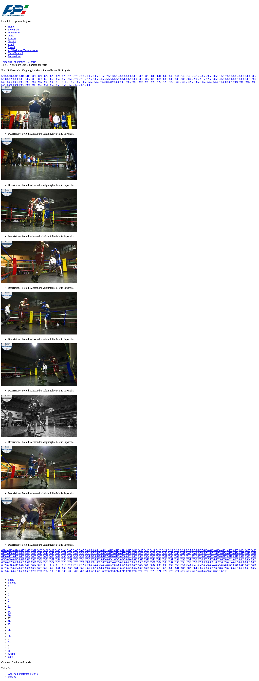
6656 (27, 568)
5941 (241, 82)
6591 (152, 562)
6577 (69, 562)
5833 (111, 76)
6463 (158, 553)
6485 (33, 556)
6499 (117, 556)
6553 (182, 559)
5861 (21, 79)
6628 (116, 565)
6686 (206, 568)
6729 (206, 571)
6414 (122, 550)
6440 (21, 553)
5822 (45, 76)
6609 (4, 565)
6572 (39, 562)
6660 (51, 568)
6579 (81, 562)
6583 (105, 562)
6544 (128, 559)
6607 (247, 562)
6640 (188, 565)
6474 (224, 553)
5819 (27, 76)
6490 (63, 556)
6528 (33, 559)
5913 (75, 82)
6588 (134, 562)
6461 (146, 553)
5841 (158, 76)
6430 (218, 550)
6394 (4, 550)
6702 (45, 571)
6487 (45, 556)
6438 (10, 553)
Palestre (12, 38)
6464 (164, 553)
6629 (122, 565)
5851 (218, 76)
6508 (170, 556)
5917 (99, 82)
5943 (253, 82)
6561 (230, 559)
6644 (212, 565)
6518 (229, 556)
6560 (224, 559)
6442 (33, 553)
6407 (81, 550)
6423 (176, 550)
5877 (117, 79)
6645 (218, 565)
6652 (4, 568)
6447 (63, 553)
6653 (10, 568)
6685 (200, 568)
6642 (200, 565)
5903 (15, 82)
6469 (194, 553)
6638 (176, 565)
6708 (81, 571)
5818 (21, 76)
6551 (170, 559)
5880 (134, 79)
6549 (158, 559)
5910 (57, 82)
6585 (117, 562)
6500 (123, 556)
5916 (93, 82)
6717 (134, 571)
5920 (116, 82)
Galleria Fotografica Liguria (23, 673)
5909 (51, 82)
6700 (33, 571)
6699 (27, 571)
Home (11, 26)
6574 (51, 562)
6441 (27, 553)
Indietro (12, 582)
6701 (39, 571)
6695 (4, 571)
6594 (170, 562)
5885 (164, 79)
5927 (158, 82)
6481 (10, 556)
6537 (87, 559)
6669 (105, 568)
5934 (200, 82)
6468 (188, 553)
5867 (57, 79)
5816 (10, 76)
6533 (63, 559)
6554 (188, 559)
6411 (105, 550)
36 (9, 636)
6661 (57, 568)
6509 (176, 556)
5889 (188, 79)
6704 (57, 571)
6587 (128, 562)
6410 (99, 550)
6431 (223, 550)
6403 (57, 550)
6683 (188, 568)
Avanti (11, 653)
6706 (69, 571)
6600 (206, 562)
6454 (105, 553)
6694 (253, 568)
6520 (241, 556)
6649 (241, 565)
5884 (158, 79)
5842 (164, 76)
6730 (212, 571)
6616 (45, 565)
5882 (146, 79)
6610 (10, 565)
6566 (4, 562)
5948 (27, 84)
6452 (93, 553)
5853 (230, 76)
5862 (27, 79)
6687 (212, 568)
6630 (128, 565)
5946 (15, 84)
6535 (75, 559)
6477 (241, 553)
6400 (39, 550)
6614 (33, 565)
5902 (10, 82)
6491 (69, 556)
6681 (176, 568)
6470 (200, 553)
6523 (4, 559)
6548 (152, 559)
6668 (99, 568)
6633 (146, 565)
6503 (140, 556)
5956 (75, 84)
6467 (182, 553)
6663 (69, 568)
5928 (164, 82)
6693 (247, 568)
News (11, 35)
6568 (15, 562)
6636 (164, 565)
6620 (69, 565)
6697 (15, 571)
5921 (122, 82)
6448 (69, 553)
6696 (10, 571)
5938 (223, 82)
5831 (99, 76)
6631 (134, 565)
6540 (105, 559)
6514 (206, 556)
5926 (152, 82)
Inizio (11, 579)
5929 (170, 82)
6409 (93, 550)
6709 (87, 571)
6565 (253, 559)
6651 (253, 565)
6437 (4, 553)
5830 (93, 76)
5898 (241, 79)
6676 (146, 568)
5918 (105, 82)
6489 (57, 556)
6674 (134, 568)
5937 (218, 82)
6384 (87, 84)
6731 (218, 571)
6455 (111, 553)
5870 (75, 79)
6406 (75, 550)
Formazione (14, 56)
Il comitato (13, 29)
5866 (51, 79)
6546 (140, 559)
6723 (170, 571)
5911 (63, 82)
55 (9, 650)
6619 (63, 565)
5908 (45, 82)
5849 (206, 76)
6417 (140, 550)
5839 (146, 76)
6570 (27, 562)
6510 (182, 556)
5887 (176, 79)
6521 (247, 556)
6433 (235, 550)
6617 (51, 565)
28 (9, 630)
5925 (146, 82)
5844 (176, 76)
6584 (111, 562)
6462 (152, 553)
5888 (182, 79)
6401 (45, 550)
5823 (51, 76)
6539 (99, 559)
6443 (39, 553)
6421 (164, 550)
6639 (182, 565)
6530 (45, 559)
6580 (87, 562)
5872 (87, 79)
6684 (194, 568)
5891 (200, 79)
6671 (117, 568)
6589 (140, 562)
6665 (81, 568)
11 (9, 606)
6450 (81, 553)
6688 (218, 568)
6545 (134, 559)
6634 (152, 565)
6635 (158, 565)
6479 (253, 553)
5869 (69, 79)
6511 (188, 556)
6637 (170, 565)
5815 (4, 76)
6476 (236, 553)
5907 (39, 82)
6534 (69, 559)
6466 (176, 553)
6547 (146, 559)
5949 (33, 84)
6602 (218, 562)
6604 (230, 562)
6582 (99, 562)
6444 (45, 553)
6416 (134, 550)
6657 (33, 568)
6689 (224, 568)
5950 (39, 84)
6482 (15, 556)
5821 (39, 76)
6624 (93, 565)
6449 (75, 553)
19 (9, 624)
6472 (212, 553)
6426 (194, 550)
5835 (123, 76)
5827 (75, 76)
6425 (188, 550)
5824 (57, 76)
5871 (81, 79)
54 (9, 647)
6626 (105, 565)
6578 (75, 562)
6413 (116, 550)
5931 (182, 82)
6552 (176, 559)
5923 (134, 82)
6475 (230, 553)
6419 (152, 550)
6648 (235, 565)
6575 (57, 562)
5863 (33, 79)
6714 (116, 571)
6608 (253, 562)
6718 (140, 571)
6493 (81, 556)
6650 (247, 565)
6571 (33, 562)
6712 (105, 571)
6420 (158, 550)
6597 (188, 562)
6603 (224, 562)
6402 (51, 550)
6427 (200, 550)
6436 (253, 550)
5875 (105, 79)
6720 (152, 571)
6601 (212, 562)
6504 (146, 556)
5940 (235, 82)
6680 (170, 568)
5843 (170, 76)
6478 (247, 553)
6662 (63, 568)
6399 (33, 550)
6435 (247, 550)
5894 (218, 79)
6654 (15, 568)
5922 (128, 82)
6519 (235, 556)
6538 (93, 559)
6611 (15, 565)
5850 (212, 76)
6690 (230, 568)
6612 (21, 565)
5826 (69, 76)
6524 (10, 559)
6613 (27, 565)
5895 (224, 79)
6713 (110, 571)
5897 (236, 79)
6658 (39, 568)
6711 (99, 571)
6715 (122, 571)
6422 (170, 550)
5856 (247, 76)
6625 (99, 565)
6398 (27, 550)
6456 (117, 553)
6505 (152, 556)
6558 (212, 559)
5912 (69, 82)
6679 (164, 568)
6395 (10, 550)
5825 (63, 76)
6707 (75, 571)
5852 (224, 76)
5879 (128, 79)
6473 (218, 553)
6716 (128, 571)
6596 (182, 562)
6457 (123, 553)
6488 (51, 556)
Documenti (14, 32)
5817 (15, 76)
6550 (164, 559)
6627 (110, 565)
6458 (128, 553)
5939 (229, 82)
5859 (10, 79)
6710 (93, 571)
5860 (15, 79)
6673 (128, 568)
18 (9, 621)
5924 (140, 82)
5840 (152, 76)
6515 (212, 556)
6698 (21, 571)
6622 (81, 565)
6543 (123, 559)
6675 (140, 568)
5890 (194, 79)
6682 (182, 568)
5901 (4, 82)
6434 (241, 550)
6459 (134, 553)
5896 (230, 79)
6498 (111, 556)
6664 (75, 568)
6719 (146, 571)
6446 (57, 553)
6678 (158, 568)
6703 (51, 571)
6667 (93, 568)
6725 (182, 571)
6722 (164, 571)
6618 (57, 565)
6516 (218, 556)
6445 (51, 553)
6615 (39, 565)
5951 (45, 84)
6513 (200, 556)
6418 (146, 550)
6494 (87, 556)
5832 (105, 76)
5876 (111, 79)
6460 (140, 553)
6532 (57, 559)
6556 (200, 559)
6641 (194, 565)
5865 (45, 79)
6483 (21, 556)
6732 (223, 571)
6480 (4, 556)
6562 (236, 559)
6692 (241, 568)
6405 (69, 550)
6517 (223, 556)
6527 (27, 559)
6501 (128, 556)
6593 (164, 562)
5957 (81, 84)
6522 (253, 556)
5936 (212, 82)
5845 (182, 76)
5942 (247, 82)
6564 (247, 559)
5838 (140, 76)
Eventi (11, 47)
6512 (194, 556)
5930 (176, 82)
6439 (15, 553)
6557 (206, 559)
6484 (27, 556)
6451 (87, 553)
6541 (111, 559)
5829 (87, 76)
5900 (253, 79)
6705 (63, 571)
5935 (206, 82)
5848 (200, 76)
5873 (93, 79)
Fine (10, 656)
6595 (176, 562)
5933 (194, 82)
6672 (123, 568)
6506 (158, 556)
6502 (134, 556)
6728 (200, 571)
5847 (194, 76)
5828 (81, 76)
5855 (241, 76)
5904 (21, 82)
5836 (128, 76)
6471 (206, 553)
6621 (75, 565)
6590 (146, 562)
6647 (229, 565)
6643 (206, 565)
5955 (69, 84)
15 (9, 612)
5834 (117, 76)
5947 (21, 84)
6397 (21, 550)
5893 (212, 79)
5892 (206, 79)
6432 (229, 550)
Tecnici (12, 41)
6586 (123, 562)
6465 (170, 553)
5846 (188, 76)
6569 (21, 562)
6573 (45, 562)
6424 (182, 550)
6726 (188, 571)
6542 (117, 559)
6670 (111, 568)
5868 (63, 79)
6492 (75, 556)
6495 (93, 556)
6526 (21, 559)
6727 (194, 571)
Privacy (12, 676)
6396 (15, 550)
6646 (223, 565)
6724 (176, 571)
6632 (140, 565)
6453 (99, 553)
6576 (63, 562)
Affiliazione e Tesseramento (23, 50)
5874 (99, 79)
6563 (241, 559)
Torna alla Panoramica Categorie (18, 61)
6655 (21, 568)
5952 (51, 84)
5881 (140, 79)
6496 (99, 556)
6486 (39, 556)
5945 (10, 84)
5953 (57, 84)
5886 (170, 79)
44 (9, 641)
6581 (93, 562)
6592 (158, 562)
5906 (33, 82)
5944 (4, 84)
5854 (236, 76)
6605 (236, 562)
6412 (110, 550)
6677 (152, 568)
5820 (33, 76)
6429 (212, 550)
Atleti (11, 44)
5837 (134, 76)
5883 (152, 79)
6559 (218, 559)
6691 (236, 568)
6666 (87, 568)
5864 (39, 79)
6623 (87, 565)
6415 (128, 550)
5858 (4, 79)
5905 (27, 82)
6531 (51, 559)
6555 (194, 559)
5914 (81, 82)
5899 (247, 79)
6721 (158, 571)
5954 (63, 84)
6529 (39, 559)
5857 (253, 76)
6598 (194, 562)
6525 (15, 559)
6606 (241, 562)
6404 (63, 550)
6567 (10, 562)
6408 (87, 550)
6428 (206, 550)
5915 (87, 82)
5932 (188, 82)
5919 (110, 82)
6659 (45, 568)
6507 (164, 556)
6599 (200, 562)
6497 (105, 556)
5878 (123, 79)
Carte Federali (15, 53)
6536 (81, 559)
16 (9, 615)
